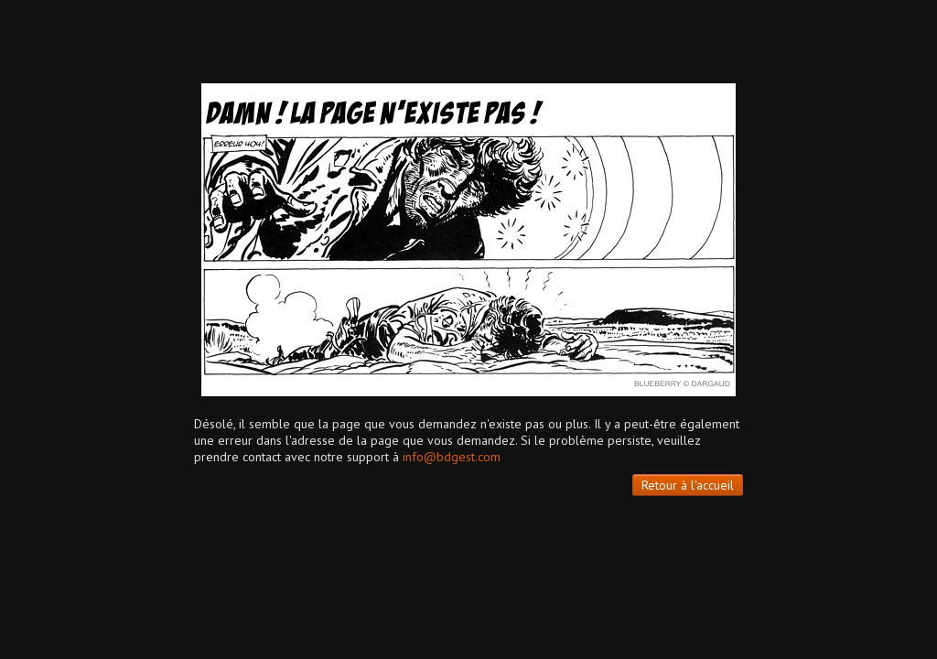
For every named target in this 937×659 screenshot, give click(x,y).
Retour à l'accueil (687, 485)
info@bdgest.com (452, 456)
